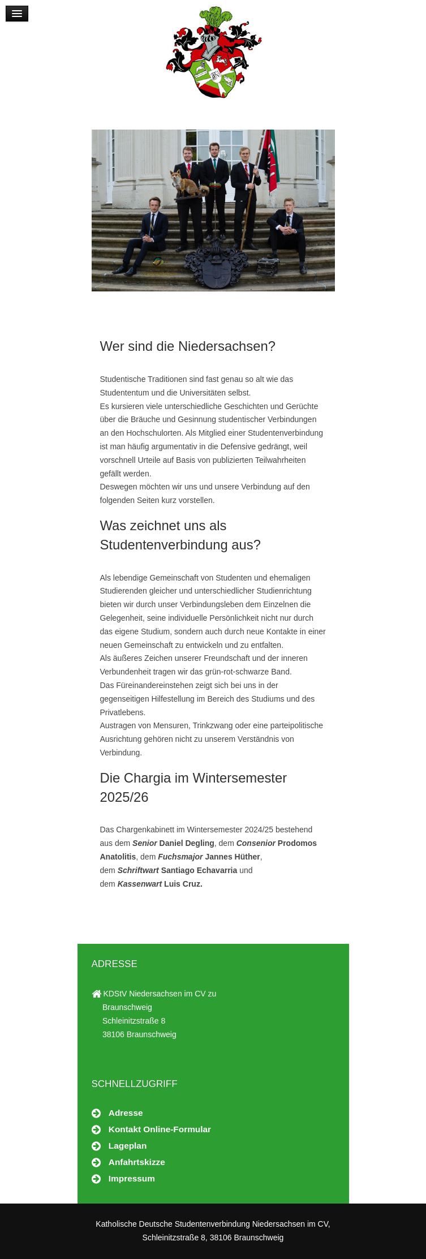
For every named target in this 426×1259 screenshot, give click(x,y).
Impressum (130, 1178)
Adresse (124, 1113)
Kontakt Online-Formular (159, 1129)
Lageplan (126, 1145)
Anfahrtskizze (135, 1162)
